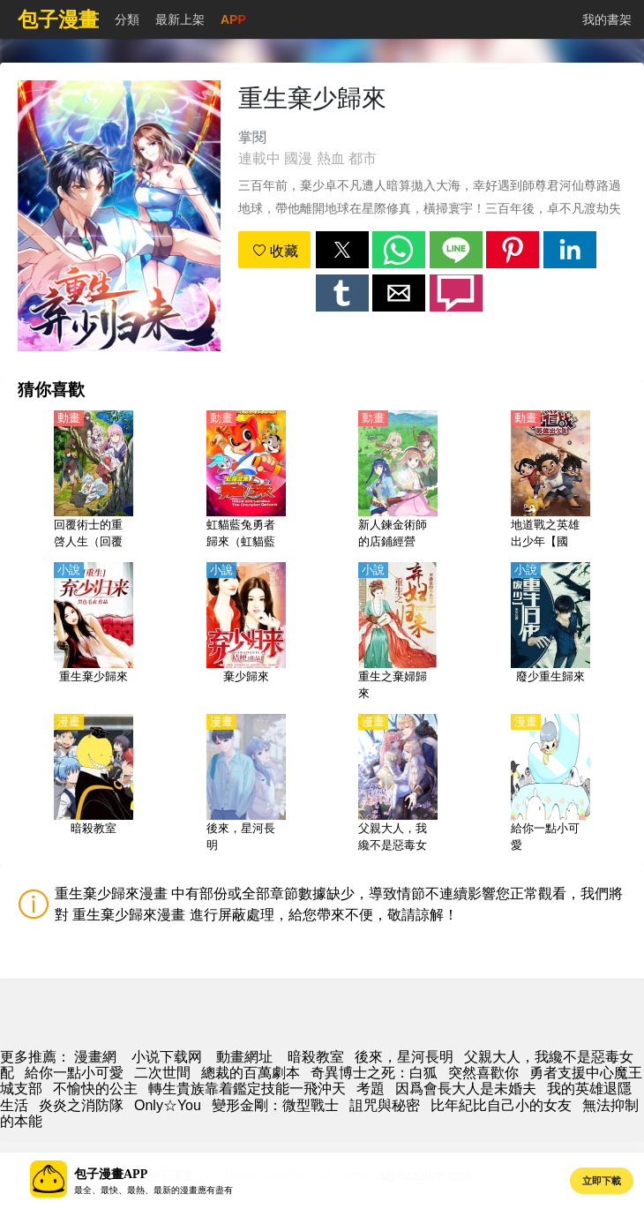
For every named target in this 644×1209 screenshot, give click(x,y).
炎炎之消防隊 (81, 1105)
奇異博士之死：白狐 (374, 1072)
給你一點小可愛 (74, 1072)
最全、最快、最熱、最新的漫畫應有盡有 (153, 1190)
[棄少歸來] (246, 632)
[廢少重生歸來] (550, 632)
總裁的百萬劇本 (250, 1072)
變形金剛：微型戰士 (275, 1105)
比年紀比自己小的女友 (501, 1105)
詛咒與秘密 (384, 1105)
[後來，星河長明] (246, 784)
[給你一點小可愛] (550, 784)
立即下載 (601, 1180)
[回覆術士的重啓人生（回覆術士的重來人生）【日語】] (93, 481)
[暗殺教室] (93, 784)
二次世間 (162, 1072)
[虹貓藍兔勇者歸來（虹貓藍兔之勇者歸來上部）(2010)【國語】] (246, 481)
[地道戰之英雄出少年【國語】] (550, 481)
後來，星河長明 (404, 1056)
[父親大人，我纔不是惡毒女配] (398, 784)
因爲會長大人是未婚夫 (465, 1088)
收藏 (275, 251)
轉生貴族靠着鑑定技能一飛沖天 (247, 1088)
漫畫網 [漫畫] (95, 1056)
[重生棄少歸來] (93, 632)
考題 (370, 1088)
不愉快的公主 (95, 1088)
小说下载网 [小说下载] (166, 1056)
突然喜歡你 (483, 1072)
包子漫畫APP (110, 1174)
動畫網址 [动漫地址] (244, 1056)
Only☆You (167, 1105)
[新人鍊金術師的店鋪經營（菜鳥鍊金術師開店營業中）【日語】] (398, 481)
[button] (342, 249)
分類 (127, 19)
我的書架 (607, 19)
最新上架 (180, 19)
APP (233, 19)
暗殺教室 (316, 1056)
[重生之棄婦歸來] (398, 632)
